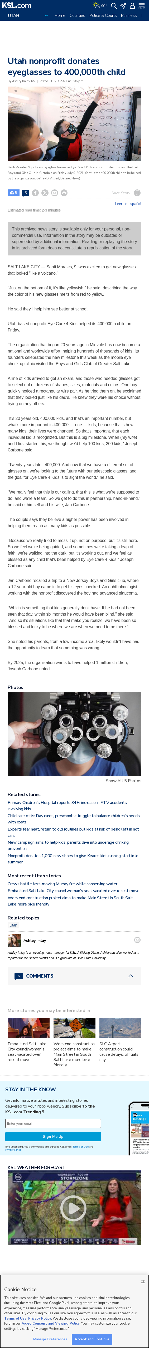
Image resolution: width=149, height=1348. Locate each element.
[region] (74, 1311)
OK (143, 1282)
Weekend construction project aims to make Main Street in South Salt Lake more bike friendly (74, 1054)
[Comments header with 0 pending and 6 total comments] (74, 976)
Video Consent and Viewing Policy (51, 1323)
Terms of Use (81, 1146)
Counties (77, 15)
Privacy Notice (13, 1149)
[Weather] (100, 5)
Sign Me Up (53, 1136)
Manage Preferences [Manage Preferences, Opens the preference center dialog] (50, 1339)
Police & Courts (103, 15)
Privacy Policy (39, 1318)
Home (60, 15)
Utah (13, 925)
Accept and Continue (92, 1339)
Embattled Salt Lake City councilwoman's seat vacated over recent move (74, 891)
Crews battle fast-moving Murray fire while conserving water (62, 884)
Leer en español (128, 204)
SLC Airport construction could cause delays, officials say (118, 1052)
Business (129, 15)
